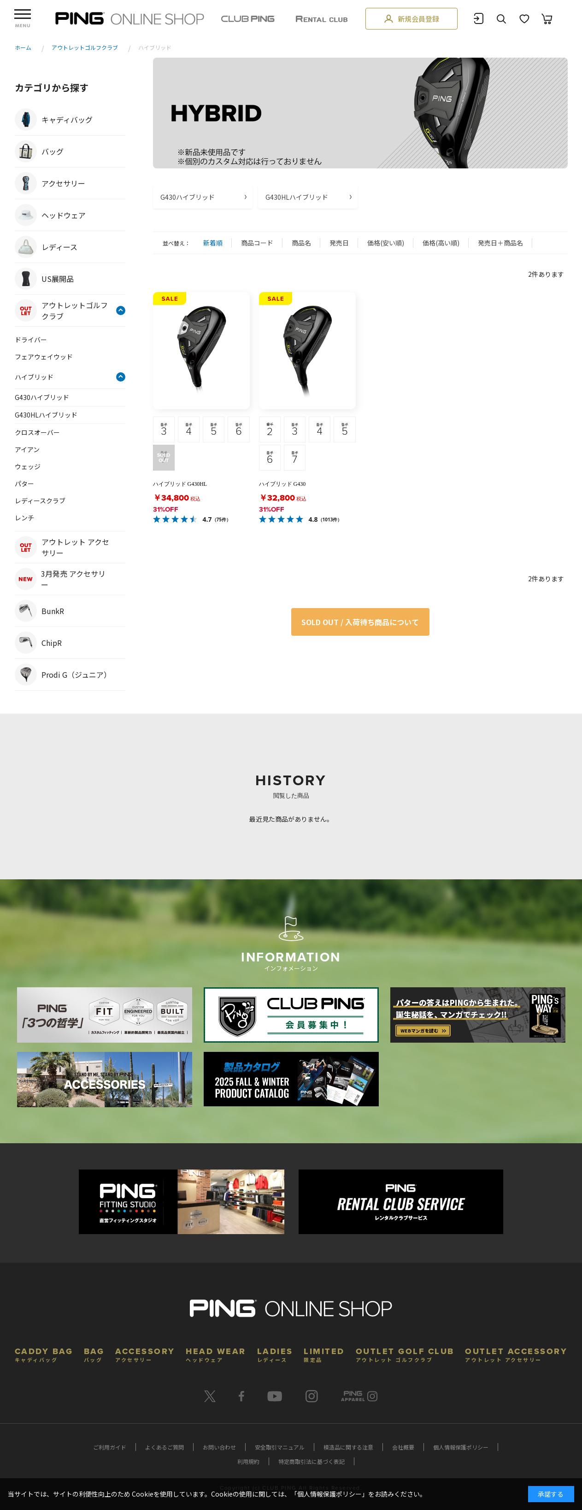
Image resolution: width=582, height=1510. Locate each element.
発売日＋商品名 (500, 242)
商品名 (301, 242)
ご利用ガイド (109, 1447)
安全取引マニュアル (280, 1447)
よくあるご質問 (164, 1447)
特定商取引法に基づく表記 (311, 1461)
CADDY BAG (44, 1353)
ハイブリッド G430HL (180, 484)
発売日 (339, 242)
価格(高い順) (441, 242)
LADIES (275, 1353)
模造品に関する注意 (348, 1447)
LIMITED (324, 1353)
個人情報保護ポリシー (460, 1447)
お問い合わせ (219, 1447)
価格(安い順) (385, 242)
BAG (94, 1353)
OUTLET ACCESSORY (516, 1353)
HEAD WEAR (216, 1353)
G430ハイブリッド (187, 197)
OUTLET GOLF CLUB (405, 1353)
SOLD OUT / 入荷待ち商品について (360, 621)
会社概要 (403, 1447)
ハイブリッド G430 (282, 484)
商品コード (257, 242)
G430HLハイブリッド (296, 197)
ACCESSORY (145, 1353)
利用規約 (248, 1461)
